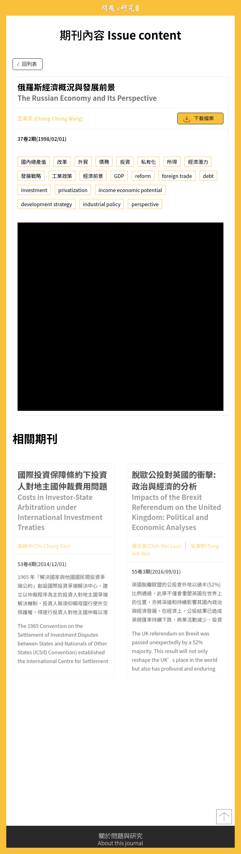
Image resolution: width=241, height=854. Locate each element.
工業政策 (62, 176)
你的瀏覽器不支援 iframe (120, 317)
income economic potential (130, 190)
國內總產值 (33, 161)
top (224, 818)
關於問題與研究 (120, 839)
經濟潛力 (198, 161)
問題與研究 (120, 8)
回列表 (25, 64)
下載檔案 (198, 119)
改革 (62, 161)
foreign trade (177, 176)
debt (208, 176)
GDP (119, 176)
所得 (172, 161)
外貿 (83, 161)
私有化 (148, 161)
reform (143, 176)
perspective (145, 204)
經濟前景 (93, 176)
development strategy (46, 204)
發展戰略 (31, 176)
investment (34, 190)
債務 (104, 161)
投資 (125, 161)
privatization (72, 190)
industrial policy (102, 204)
